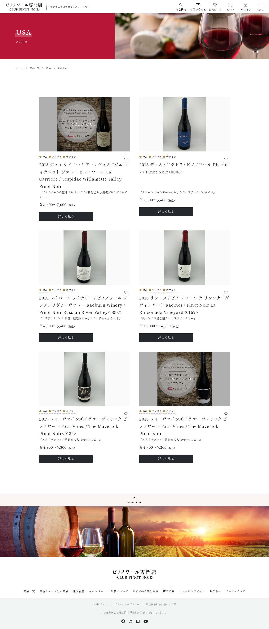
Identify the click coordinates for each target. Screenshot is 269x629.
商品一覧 (29, 591)
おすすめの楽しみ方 (145, 591)
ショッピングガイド (192, 591)
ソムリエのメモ (236, 591)
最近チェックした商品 (54, 591)
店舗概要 (168, 591)
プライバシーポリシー (127, 604)
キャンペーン (97, 591)
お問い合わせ (100, 604)
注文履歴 (78, 591)
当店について (119, 591)
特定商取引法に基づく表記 (161, 604)
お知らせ (215, 591)
